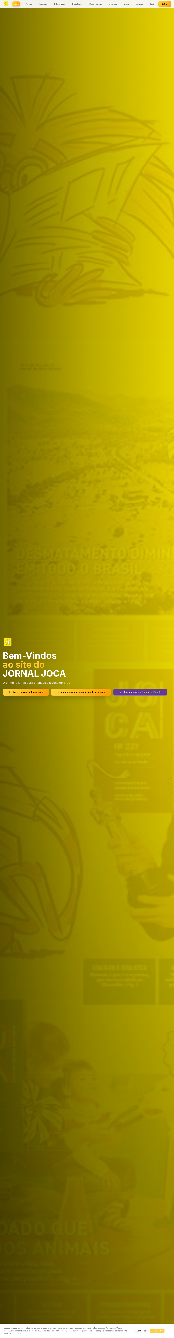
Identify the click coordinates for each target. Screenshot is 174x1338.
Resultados (77, 4)
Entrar (164, 4)
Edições (139, 4)
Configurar (141, 1331)
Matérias (113, 4)
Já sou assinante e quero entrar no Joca (81, 692)
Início (16, 4)
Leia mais (17, 1333)
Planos (29, 4)
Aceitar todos (157, 1331)
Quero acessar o (140, 692)
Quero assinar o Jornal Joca (26, 692)
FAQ (152, 4)
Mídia (126, 4)
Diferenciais (59, 4)
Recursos (43, 4)
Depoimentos (95, 4)
